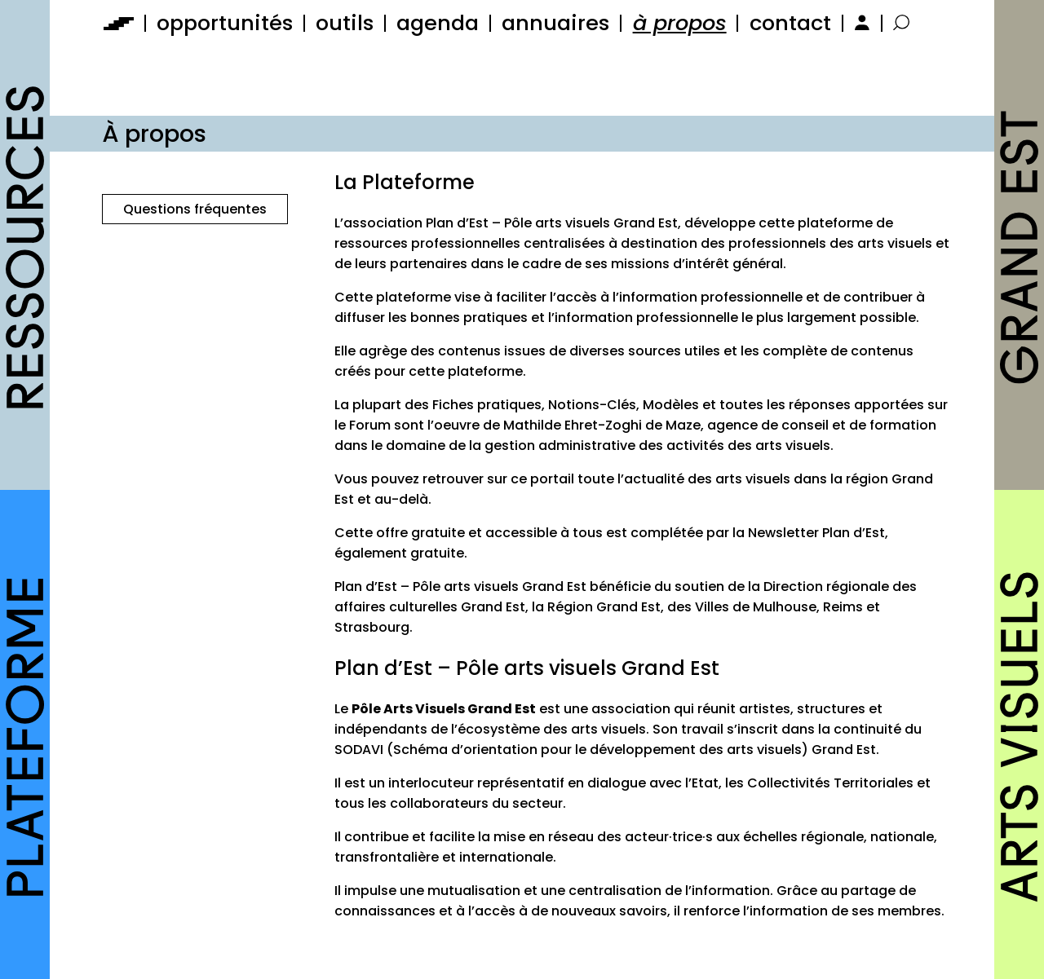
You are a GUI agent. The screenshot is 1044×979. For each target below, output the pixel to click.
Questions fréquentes (195, 209)
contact (790, 22)
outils (345, 22)
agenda (437, 22)
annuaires (555, 22)
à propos (680, 22)
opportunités (225, 22)
